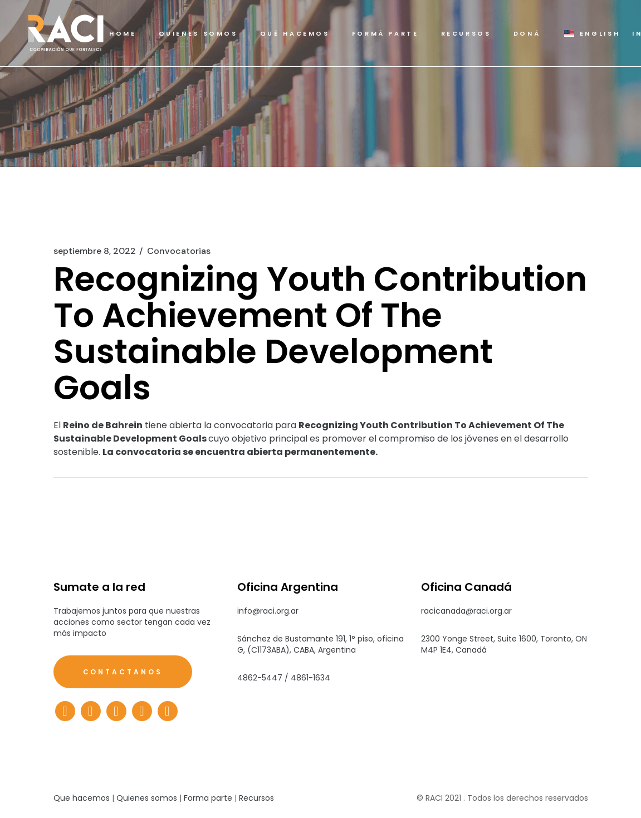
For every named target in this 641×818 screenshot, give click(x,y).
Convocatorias (179, 251)
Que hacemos (81, 798)
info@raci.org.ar (268, 610)
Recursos (256, 798)
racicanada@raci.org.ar (466, 610)
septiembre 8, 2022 (94, 251)
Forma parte (208, 798)
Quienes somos (146, 798)
